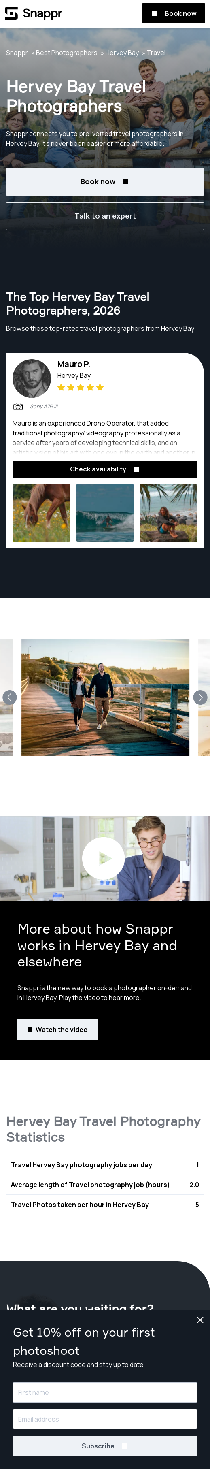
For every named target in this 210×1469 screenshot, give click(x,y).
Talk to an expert (105, 216)
